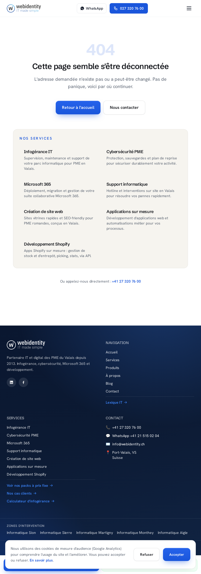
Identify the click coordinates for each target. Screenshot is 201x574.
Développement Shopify (26, 474)
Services (113, 360)
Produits (112, 367)
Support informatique (24, 450)
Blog (109, 383)
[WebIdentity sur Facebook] (23, 382)
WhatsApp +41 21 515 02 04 (132, 435)
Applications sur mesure (27, 466)
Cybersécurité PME (23, 435)
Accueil (111, 352)
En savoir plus (41, 560)
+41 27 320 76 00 (126, 281)
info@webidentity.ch (125, 444)
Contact (112, 391)
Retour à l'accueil (78, 107)
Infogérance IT (18, 427)
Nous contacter (124, 107)
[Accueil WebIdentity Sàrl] (24, 8)
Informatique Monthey (135, 532)
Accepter (176, 554)
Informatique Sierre (56, 532)
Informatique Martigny (94, 532)
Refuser (146, 554)
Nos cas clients (21, 493)
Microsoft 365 (18, 443)
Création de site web (24, 458)
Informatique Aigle (173, 532)
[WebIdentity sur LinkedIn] (11, 382)
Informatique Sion (21, 532)
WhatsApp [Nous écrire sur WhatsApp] (91, 8)
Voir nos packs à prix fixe (30, 485)
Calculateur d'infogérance (30, 501)
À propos (113, 375)
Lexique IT (116, 402)
